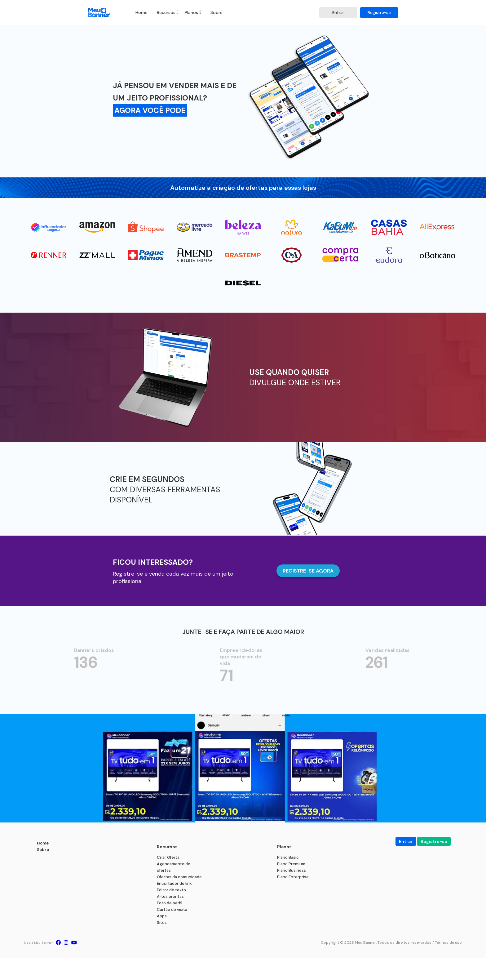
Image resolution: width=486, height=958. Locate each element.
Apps (162, 916)
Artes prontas (170, 896)
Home (141, 12)
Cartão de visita (172, 909)
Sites (162, 922)
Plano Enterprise (293, 877)
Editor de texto (171, 890)
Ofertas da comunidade (179, 877)
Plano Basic (288, 857)
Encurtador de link (174, 883)
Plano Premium (291, 864)
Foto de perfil (169, 903)
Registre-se (379, 12)
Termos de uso (448, 942)
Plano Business (291, 870)
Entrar (338, 12)
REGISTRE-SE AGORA (308, 571)
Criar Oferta (168, 857)
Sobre (216, 12)
